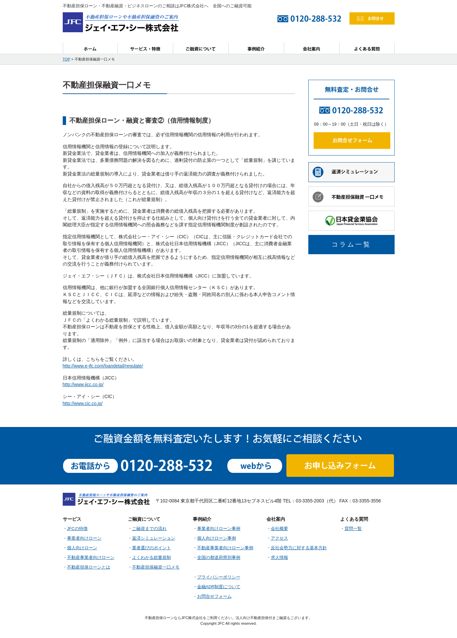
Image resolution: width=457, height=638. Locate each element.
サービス (145, 48)
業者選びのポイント (151, 548)
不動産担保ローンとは (88, 567)
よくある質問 (367, 48)
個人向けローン (82, 548)
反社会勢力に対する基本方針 (299, 548)
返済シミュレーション (153, 538)
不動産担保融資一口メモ (156, 567)
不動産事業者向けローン (90, 557)
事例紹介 (256, 48)
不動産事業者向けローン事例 (225, 548)
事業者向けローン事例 (218, 528)
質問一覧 (353, 528)
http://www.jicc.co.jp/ (83, 384)
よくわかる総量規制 (151, 557)
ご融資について (201, 48)
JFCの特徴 (77, 528)
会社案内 (312, 48)
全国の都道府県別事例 (218, 557)
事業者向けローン (84, 538)
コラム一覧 (351, 244)
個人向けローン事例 (216, 538)
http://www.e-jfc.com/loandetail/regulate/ (103, 366)
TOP (66, 59)
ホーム (90, 48)
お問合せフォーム (214, 596)
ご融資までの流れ (149, 528)
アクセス (279, 538)
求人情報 (279, 557)
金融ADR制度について (219, 587)
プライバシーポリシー (218, 577)
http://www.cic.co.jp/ (83, 403)
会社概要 (279, 528)
